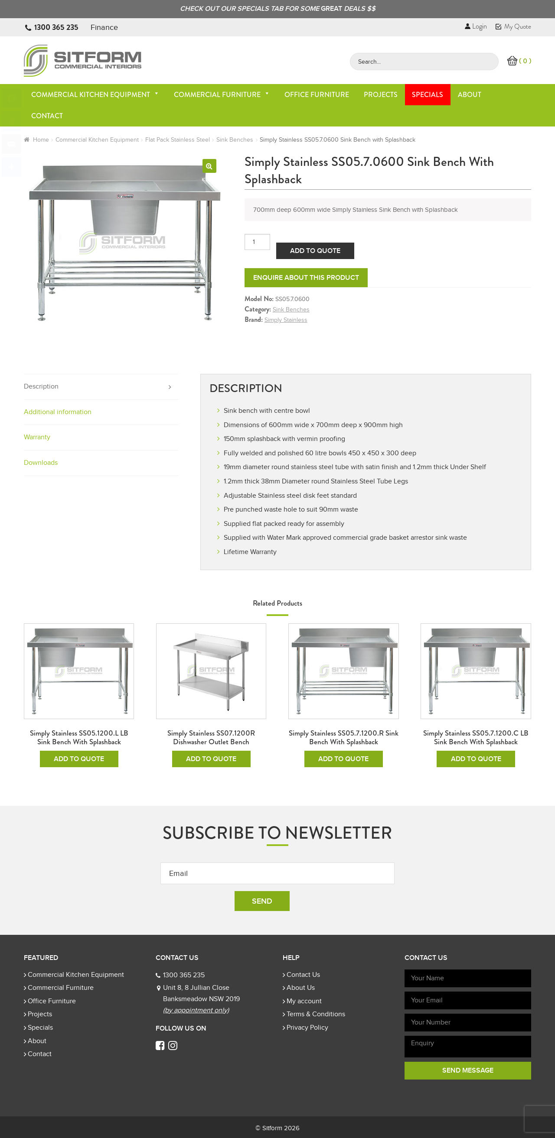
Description (41, 386)
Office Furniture (316, 95)
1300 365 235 (56, 27)
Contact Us (303, 975)
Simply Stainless (285, 320)
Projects (381, 95)
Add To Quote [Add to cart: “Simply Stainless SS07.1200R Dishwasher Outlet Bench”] (211, 759)
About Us (301, 988)
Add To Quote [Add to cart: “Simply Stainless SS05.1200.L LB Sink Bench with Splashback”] (79, 759)
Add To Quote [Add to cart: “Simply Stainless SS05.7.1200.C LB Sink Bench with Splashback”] (476, 759)
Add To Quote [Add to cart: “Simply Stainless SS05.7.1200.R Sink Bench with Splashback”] (343, 759)
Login (476, 26)
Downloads (41, 463)
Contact (47, 116)
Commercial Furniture (222, 95)
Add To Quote (315, 251)
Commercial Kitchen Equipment (95, 95)
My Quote (513, 26)
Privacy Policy (307, 1027)
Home (41, 139)
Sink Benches (234, 139)
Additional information (57, 412)
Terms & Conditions (316, 1014)
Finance (104, 27)
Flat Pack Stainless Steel (177, 139)
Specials (427, 95)
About (469, 95)
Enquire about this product (306, 278)
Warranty (37, 437)
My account (304, 1001)
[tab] (101, 387)
